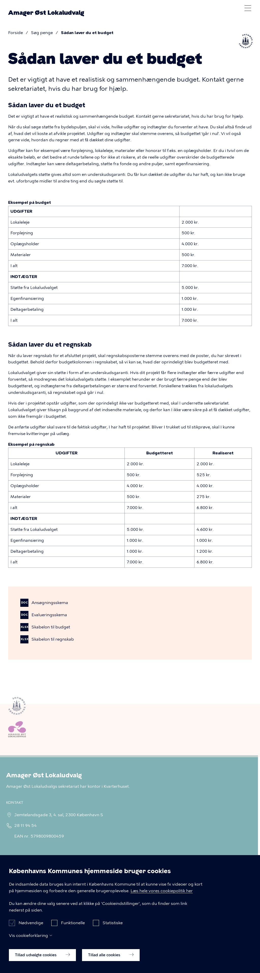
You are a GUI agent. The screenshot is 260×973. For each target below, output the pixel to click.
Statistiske (113, 930)
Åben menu (248, 8)
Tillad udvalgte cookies (42, 962)
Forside (15, 32)
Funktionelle (73, 930)
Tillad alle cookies (111, 962)
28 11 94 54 (24, 825)
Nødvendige (31, 930)
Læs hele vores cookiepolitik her (162, 898)
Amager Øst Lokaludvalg (46, 12)
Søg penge (42, 32)
